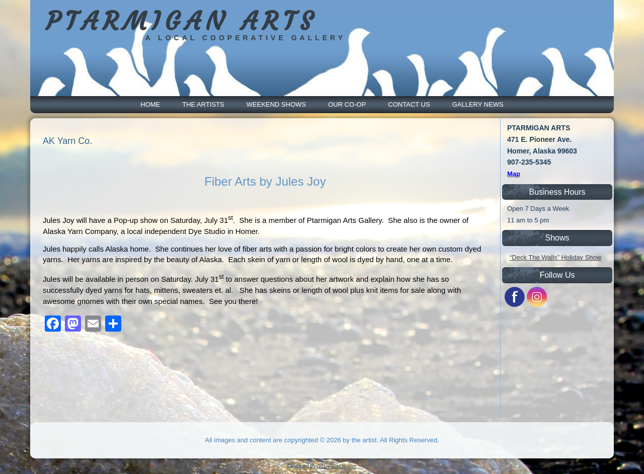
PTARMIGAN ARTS (181, 21)
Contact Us (409, 104)
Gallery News (478, 104)
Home (150, 104)
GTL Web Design (336, 466)
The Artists (203, 104)
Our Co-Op (347, 104)
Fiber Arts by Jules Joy (265, 181)
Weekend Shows (276, 104)
